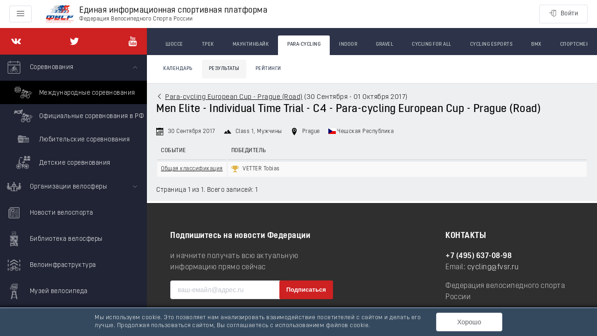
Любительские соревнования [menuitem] (71, 139)
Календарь (178, 68)
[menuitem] (73, 114)
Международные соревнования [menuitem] (73, 92)
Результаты (224, 68)
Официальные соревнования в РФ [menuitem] (78, 115)
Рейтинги (268, 68)
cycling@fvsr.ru (493, 267)
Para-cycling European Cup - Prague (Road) (234, 97)
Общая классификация (192, 169)
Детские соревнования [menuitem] (61, 162)
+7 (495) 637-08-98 (478, 256)
